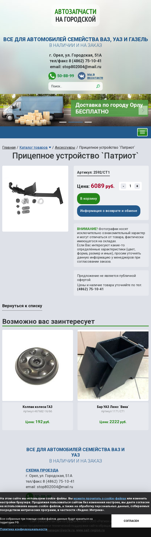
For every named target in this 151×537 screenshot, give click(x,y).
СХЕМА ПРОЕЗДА (42, 470)
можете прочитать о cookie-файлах (99, 498)
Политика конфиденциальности (23, 529)
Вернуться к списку (22, 305)
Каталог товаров (33, 147)
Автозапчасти (75, 15)
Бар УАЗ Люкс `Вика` (113, 407)
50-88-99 (65, 75)
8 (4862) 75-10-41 (85, 60)
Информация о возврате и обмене (108, 211)
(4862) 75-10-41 (90, 289)
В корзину (88, 199)
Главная (9, 147)
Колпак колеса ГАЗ (37, 407)
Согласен (131, 521)
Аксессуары (65, 147)
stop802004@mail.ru (81, 66)
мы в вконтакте (95, 75)
